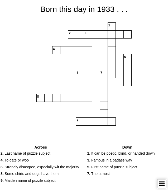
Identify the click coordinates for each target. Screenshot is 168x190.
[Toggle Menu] (161, 183)
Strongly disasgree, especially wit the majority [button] (40, 167)
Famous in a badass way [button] (109, 160)
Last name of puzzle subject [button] (25, 153)
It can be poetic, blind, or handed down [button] (121, 153)
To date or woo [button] (15, 160)
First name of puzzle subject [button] (112, 167)
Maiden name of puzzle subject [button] (28, 180)
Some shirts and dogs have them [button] (30, 174)
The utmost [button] (98, 174)
